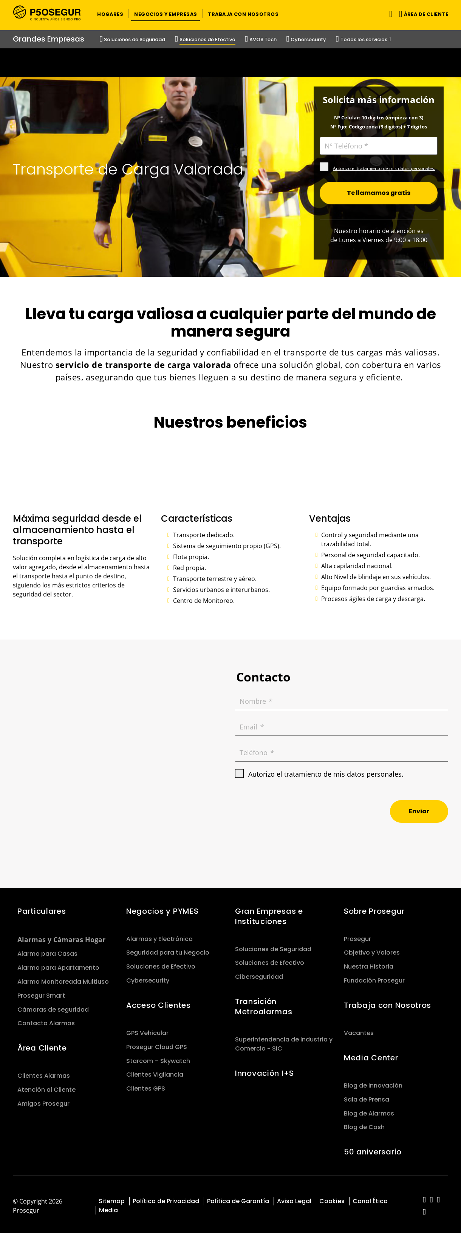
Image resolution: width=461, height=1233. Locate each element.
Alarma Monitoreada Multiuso (63, 978)
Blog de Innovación (373, 1082)
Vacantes (359, 1030)
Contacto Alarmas (46, 1020)
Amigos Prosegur (43, 1100)
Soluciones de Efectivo (160, 963)
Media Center (371, 1054)
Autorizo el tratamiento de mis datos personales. (384, 165)
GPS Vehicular (147, 1030)
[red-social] (424, 1197)
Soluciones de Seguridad (273, 945)
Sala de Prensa (366, 1096)
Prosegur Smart (41, 992)
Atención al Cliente (46, 1086)
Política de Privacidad (166, 1198)
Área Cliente (42, 1045)
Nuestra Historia (368, 963)
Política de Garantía (238, 1198)
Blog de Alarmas (369, 1110)
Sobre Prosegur (374, 907)
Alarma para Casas (47, 950)
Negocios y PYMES (162, 907)
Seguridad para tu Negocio (167, 949)
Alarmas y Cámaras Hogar (61, 936)
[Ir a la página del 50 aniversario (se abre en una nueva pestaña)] (230, 62)
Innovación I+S (264, 1070)
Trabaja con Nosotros (387, 1002)
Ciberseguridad (259, 973)
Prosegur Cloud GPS (156, 1043)
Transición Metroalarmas (263, 1003)
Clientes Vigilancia (154, 1071)
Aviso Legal (294, 1198)
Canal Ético (370, 1198)
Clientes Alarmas (43, 1072)
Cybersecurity (147, 977)
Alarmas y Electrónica (159, 935)
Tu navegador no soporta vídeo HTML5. (230, 62)
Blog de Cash (364, 1124)
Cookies (332, 1198)
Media (108, 1207)
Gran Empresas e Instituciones (269, 912)
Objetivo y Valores (372, 949)
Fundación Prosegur (374, 977)
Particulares (41, 907)
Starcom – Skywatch (158, 1057)
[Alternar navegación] (389, 14)
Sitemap (112, 1198)
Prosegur (357, 935)
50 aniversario (373, 1148)
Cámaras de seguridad (53, 1006)
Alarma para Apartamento (58, 964)
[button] (110, 13)
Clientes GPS (145, 1085)
